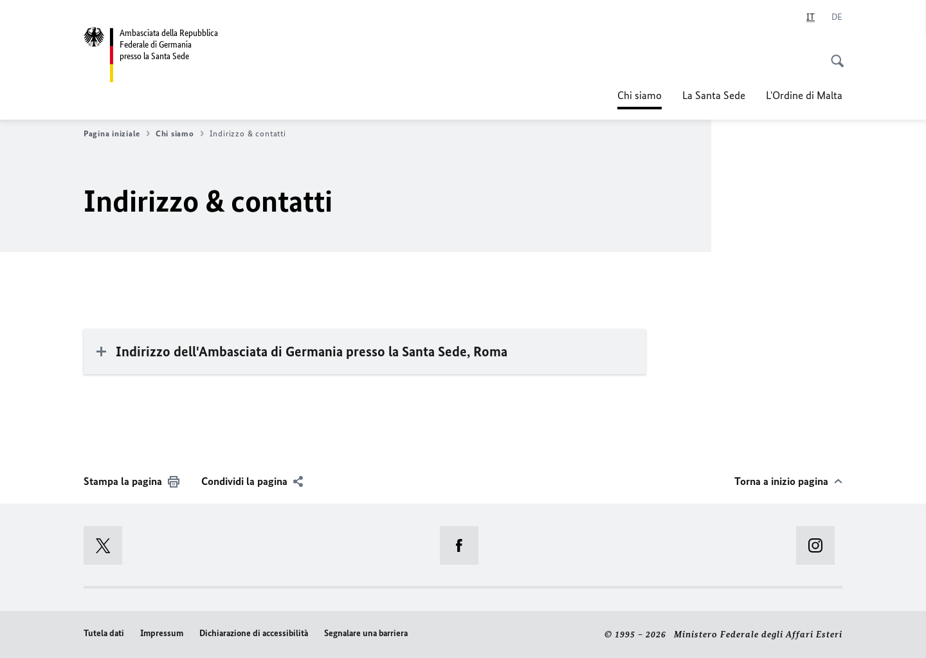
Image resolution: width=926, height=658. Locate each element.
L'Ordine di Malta (804, 95)
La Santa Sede (713, 95)
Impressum (161, 633)
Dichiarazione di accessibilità (253, 633)
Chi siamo (639, 95)
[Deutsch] (836, 17)
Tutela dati (104, 633)
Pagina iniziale (117, 134)
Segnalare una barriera (366, 633)
